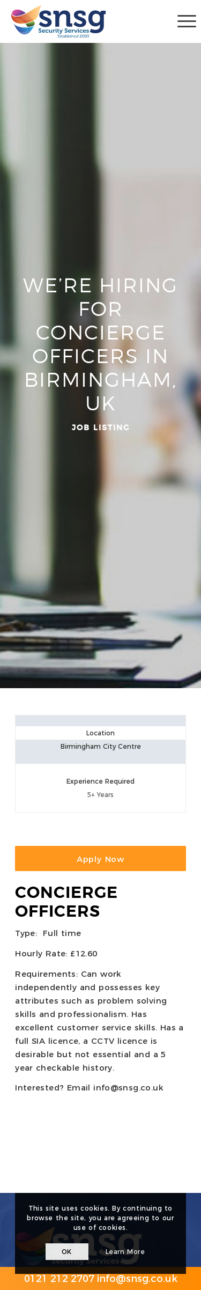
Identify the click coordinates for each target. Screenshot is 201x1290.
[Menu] (181, 21)
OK (67, 1252)
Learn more (125, 1252)
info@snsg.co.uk (128, 1087)
